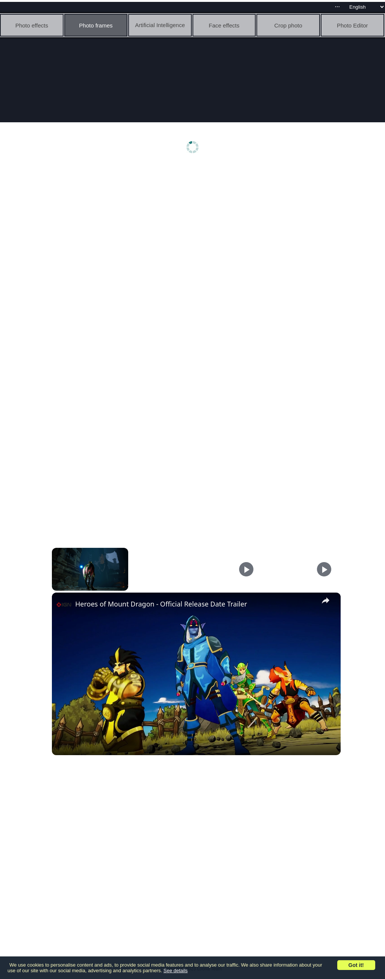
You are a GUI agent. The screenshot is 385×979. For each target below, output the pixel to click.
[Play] (246, 569)
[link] (63, 604)
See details (176, 970)
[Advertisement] (194, 224)
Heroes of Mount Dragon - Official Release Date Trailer (161, 603)
